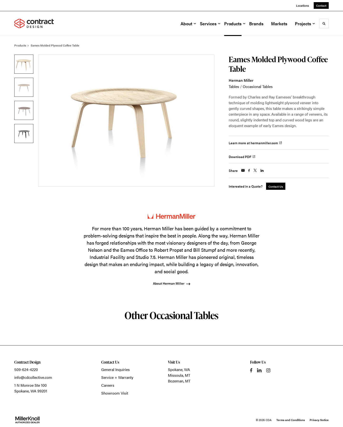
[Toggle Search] (324, 23)
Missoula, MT (179, 375)
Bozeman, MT (179, 381)
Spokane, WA (179, 369)
